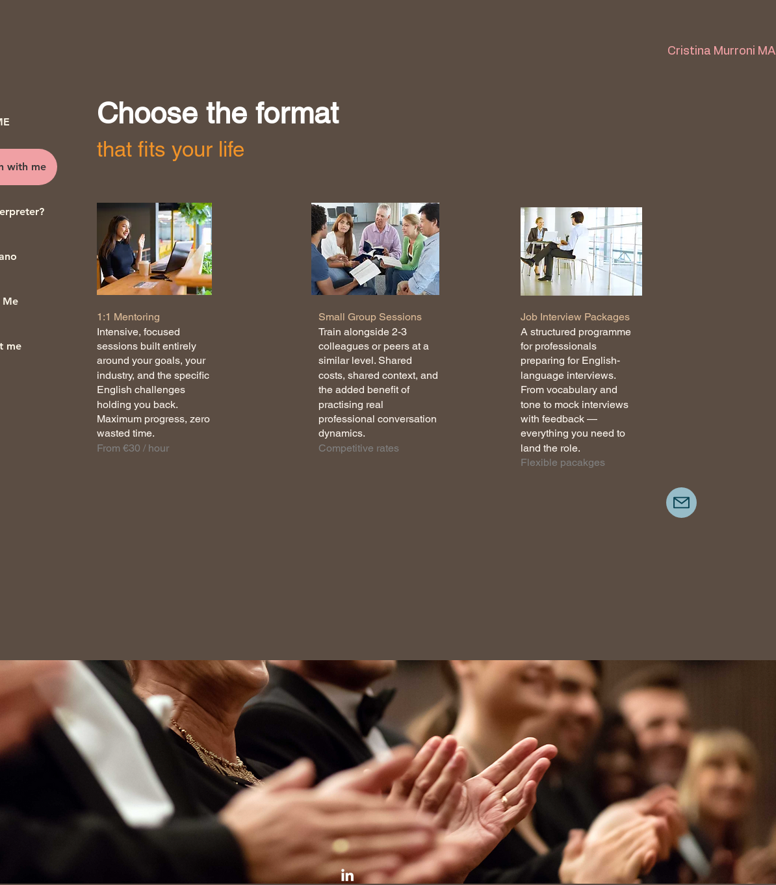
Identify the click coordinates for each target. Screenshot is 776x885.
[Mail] (681, 502)
